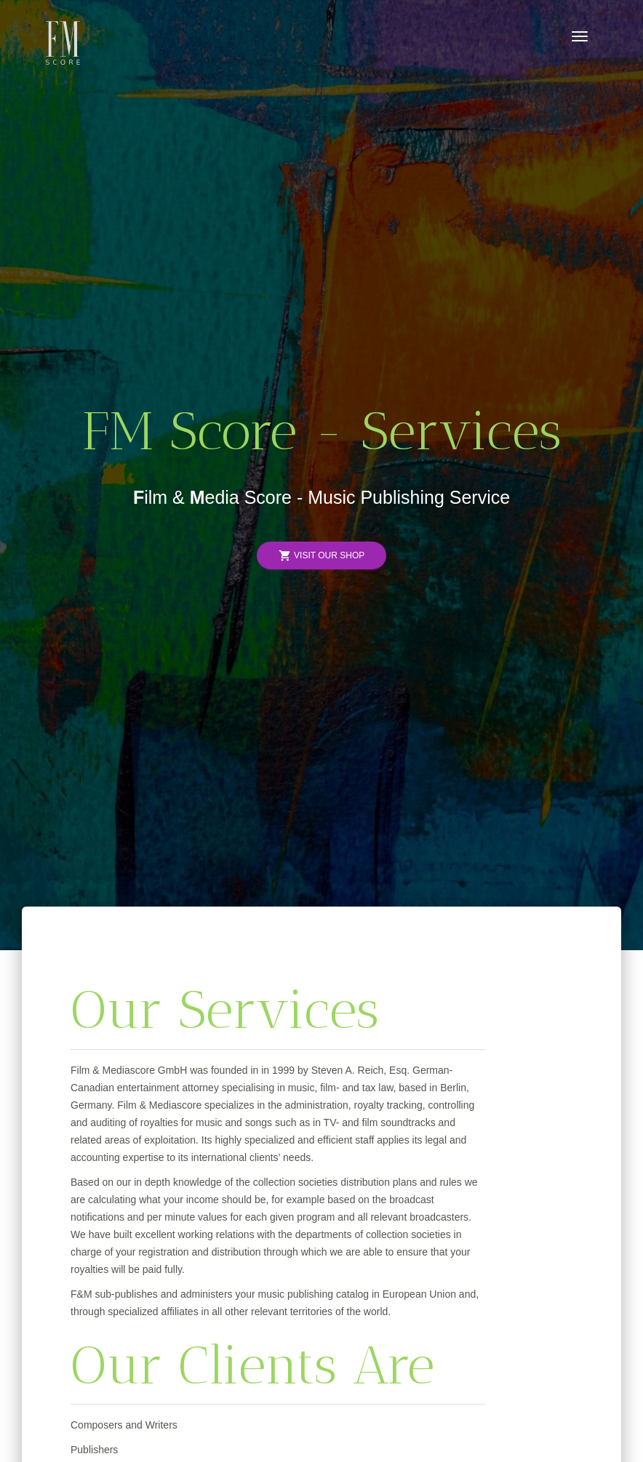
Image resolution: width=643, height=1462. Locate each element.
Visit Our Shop (321, 556)
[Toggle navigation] (579, 36)
